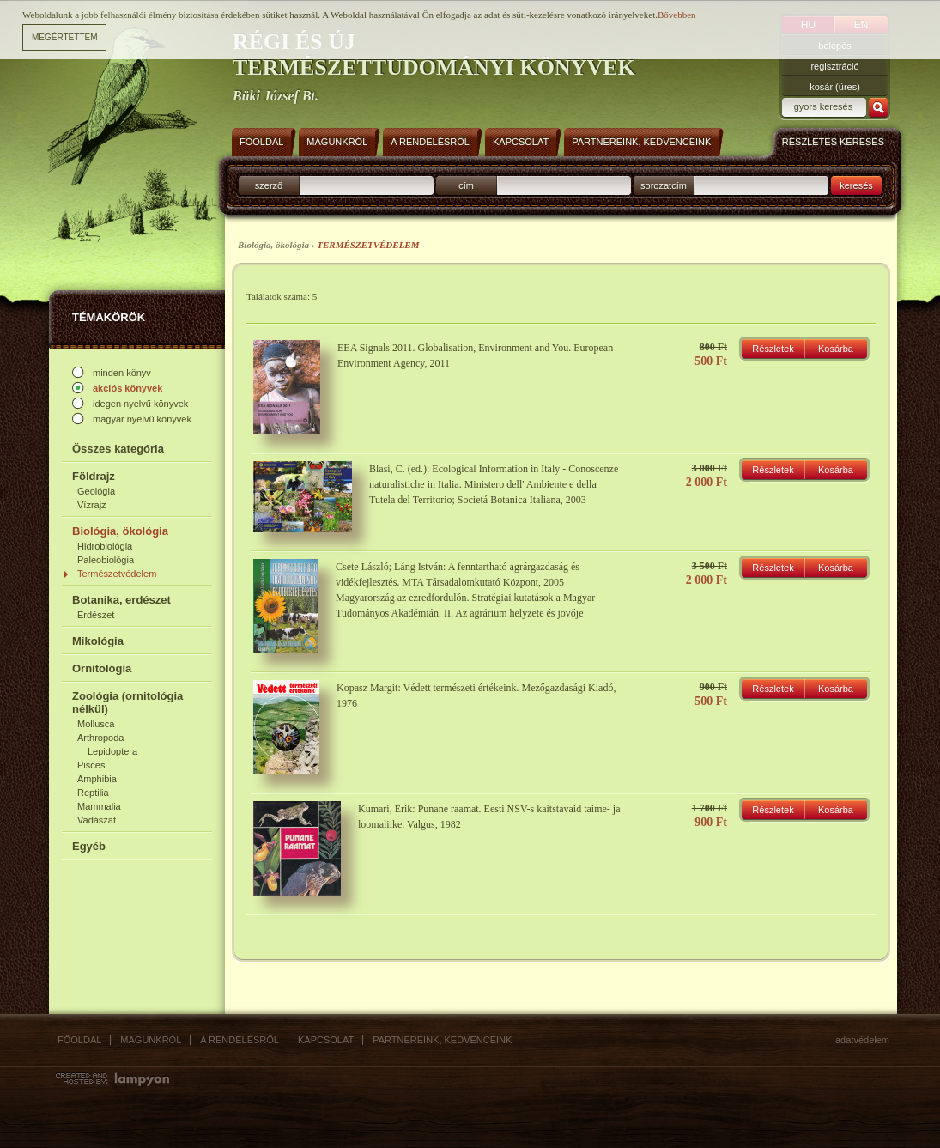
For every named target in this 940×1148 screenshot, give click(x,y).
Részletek (772, 348)
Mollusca (95, 724)
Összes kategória (118, 448)
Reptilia (93, 792)
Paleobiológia (105, 560)
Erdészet (95, 615)
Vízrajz (91, 505)
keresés (856, 185)
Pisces (91, 765)
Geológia (96, 491)
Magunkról (150, 1040)
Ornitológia (101, 668)
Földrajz (93, 476)
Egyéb (89, 846)
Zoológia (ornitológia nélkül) (127, 702)
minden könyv (122, 372)
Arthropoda (100, 737)
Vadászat (96, 820)
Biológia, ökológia (120, 531)
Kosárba (835, 348)
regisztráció (834, 66)
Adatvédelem (862, 1040)
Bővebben (677, 8)
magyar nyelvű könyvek (142, 419)
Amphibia (97, 779)
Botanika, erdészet (121, 599)
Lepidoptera (112, 751)
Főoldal (79, 1040)
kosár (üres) (835, 87)
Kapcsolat (326, 1040)
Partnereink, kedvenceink (442, 1040)
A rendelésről (239, 1040)
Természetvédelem (116, 573)
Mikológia (98, 641)
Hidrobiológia (104, 546)
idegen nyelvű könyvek (140, 403)
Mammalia (99, 806)
